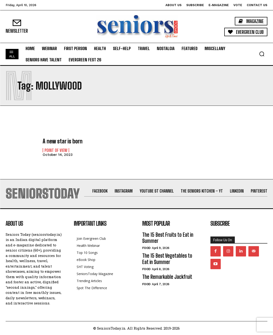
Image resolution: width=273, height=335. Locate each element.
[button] (261, 53)
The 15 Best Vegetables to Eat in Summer (167, 258)
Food (146, 248)
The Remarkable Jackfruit (167, 277)
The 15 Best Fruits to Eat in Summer (167, 238)
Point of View (56, 150)
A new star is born (62, 141)
